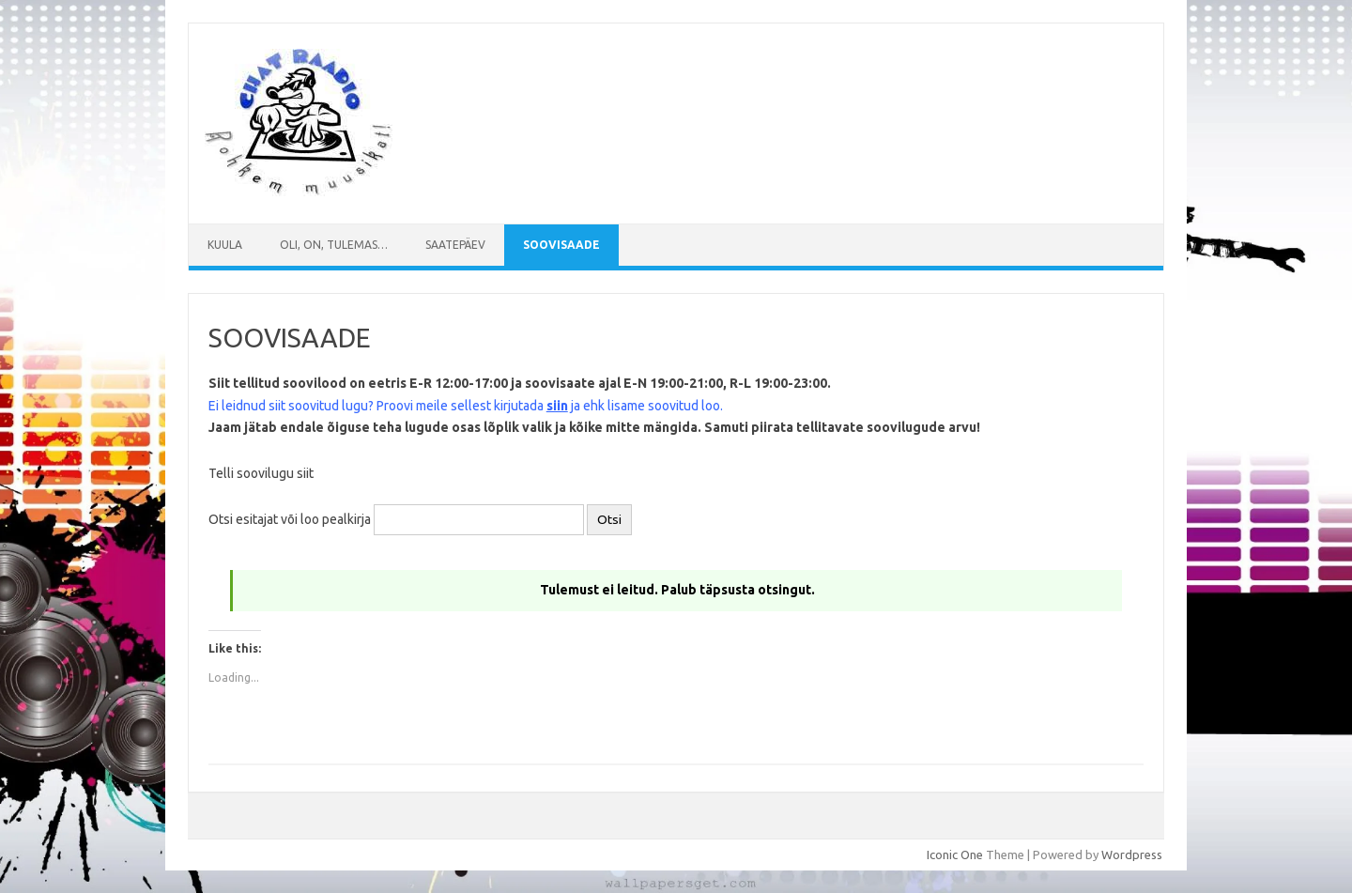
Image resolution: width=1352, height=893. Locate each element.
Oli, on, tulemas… (334, 245)
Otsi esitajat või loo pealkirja (289, 519)
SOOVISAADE (561, 245)
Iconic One (955, 854)
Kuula (224, 245)
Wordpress (1131, 854)
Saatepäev (455, 245)
